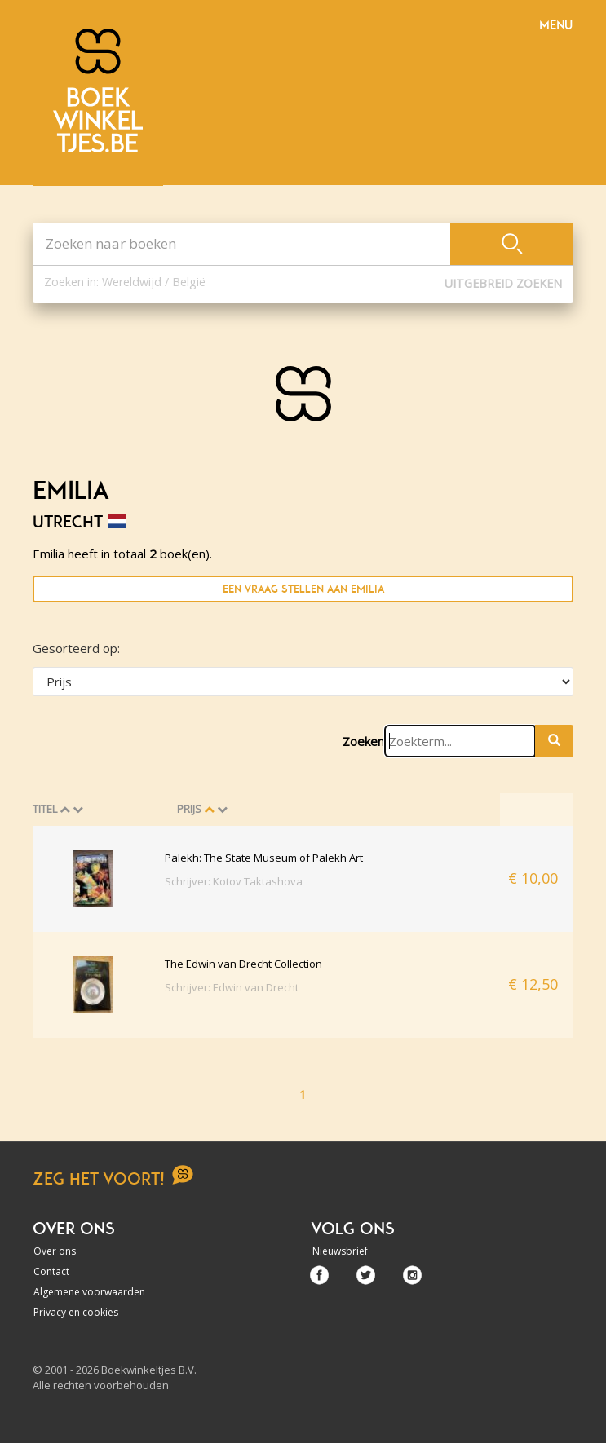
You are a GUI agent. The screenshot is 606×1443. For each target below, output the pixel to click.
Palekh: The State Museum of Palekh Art (264, 857)
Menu (556, 25)
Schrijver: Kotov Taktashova (234, 881)
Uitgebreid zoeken (503, 283)
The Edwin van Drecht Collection (243, 963)
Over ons (54, 1251)
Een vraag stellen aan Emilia (303, 589)
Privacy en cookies (75, 1312)
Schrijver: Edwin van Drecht (232, 987)
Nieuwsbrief (340, 1251)
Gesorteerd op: (76, 648)
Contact (51, 1271)
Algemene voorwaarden (89, 1292)
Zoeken (363, 741)
